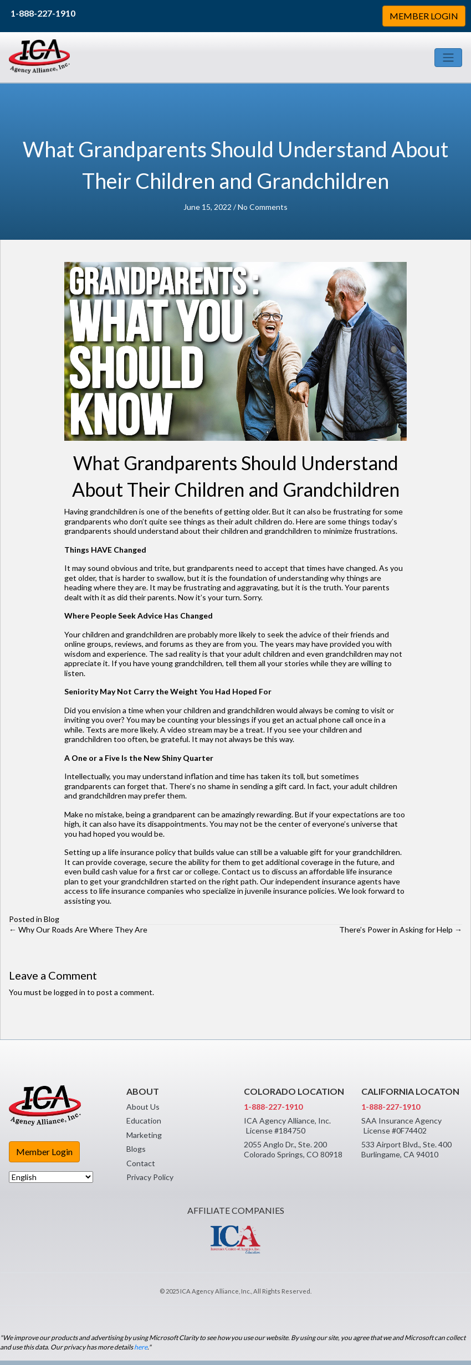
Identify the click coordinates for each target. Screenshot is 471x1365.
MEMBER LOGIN (424, 16)
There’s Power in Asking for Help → (400, 929)
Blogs (136, 1148)
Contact (140, 1163)
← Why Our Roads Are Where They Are (78, 929)
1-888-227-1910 (43, 13)
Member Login (44, 1151)
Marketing (144, 1135)
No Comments (263, 207)
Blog (51, 919)
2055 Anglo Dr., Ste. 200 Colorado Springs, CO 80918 (293, 1149)
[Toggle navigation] (448, 57)
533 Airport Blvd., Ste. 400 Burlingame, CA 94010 (406, 1149)
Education (143, 1120)
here (140, 1347)
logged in (69, 992)
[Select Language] (51, 1177)
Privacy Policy (149, 1177)
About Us (143, 1106)
